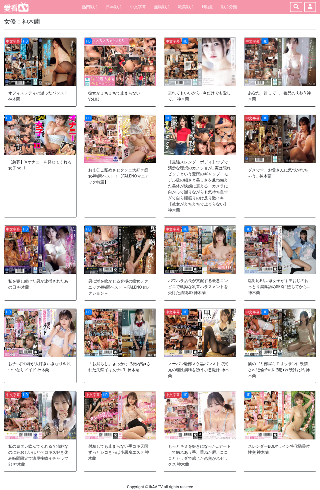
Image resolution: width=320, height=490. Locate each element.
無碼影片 (162, 7)
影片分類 (229, 7)
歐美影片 (186, 7)
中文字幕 (138, 7)
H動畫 (207, 7)
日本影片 (114, 7)
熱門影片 (90, 7)
